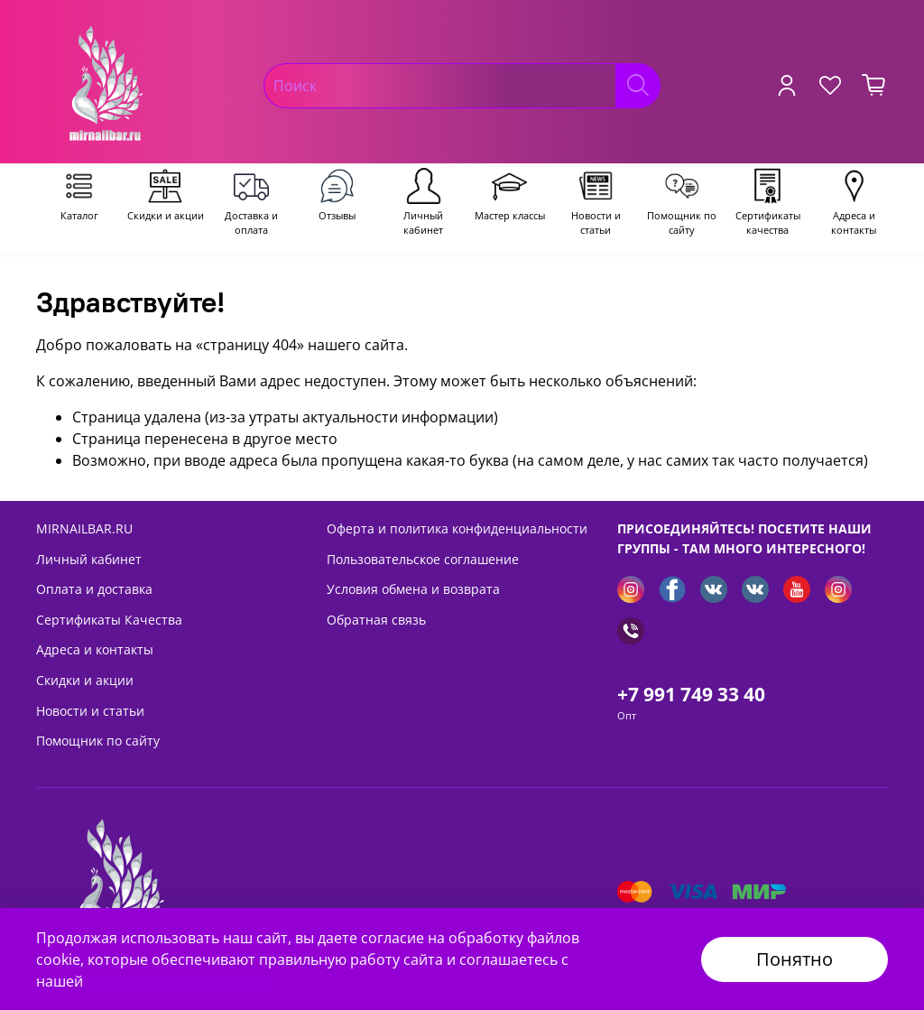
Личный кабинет (89, 559)
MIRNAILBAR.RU (84, 528)
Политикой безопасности (177, 981)
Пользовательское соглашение (423, 559)
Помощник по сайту (98, 740)
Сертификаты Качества (109, 619)
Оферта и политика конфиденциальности (457, 528)
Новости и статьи (90, 710)
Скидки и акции (85, 680)
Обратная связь (376, 619)
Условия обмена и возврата (413, 589)
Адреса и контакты (94, 649)
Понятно (794, 959)
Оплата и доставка (94, 589)
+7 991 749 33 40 (691, 694)
